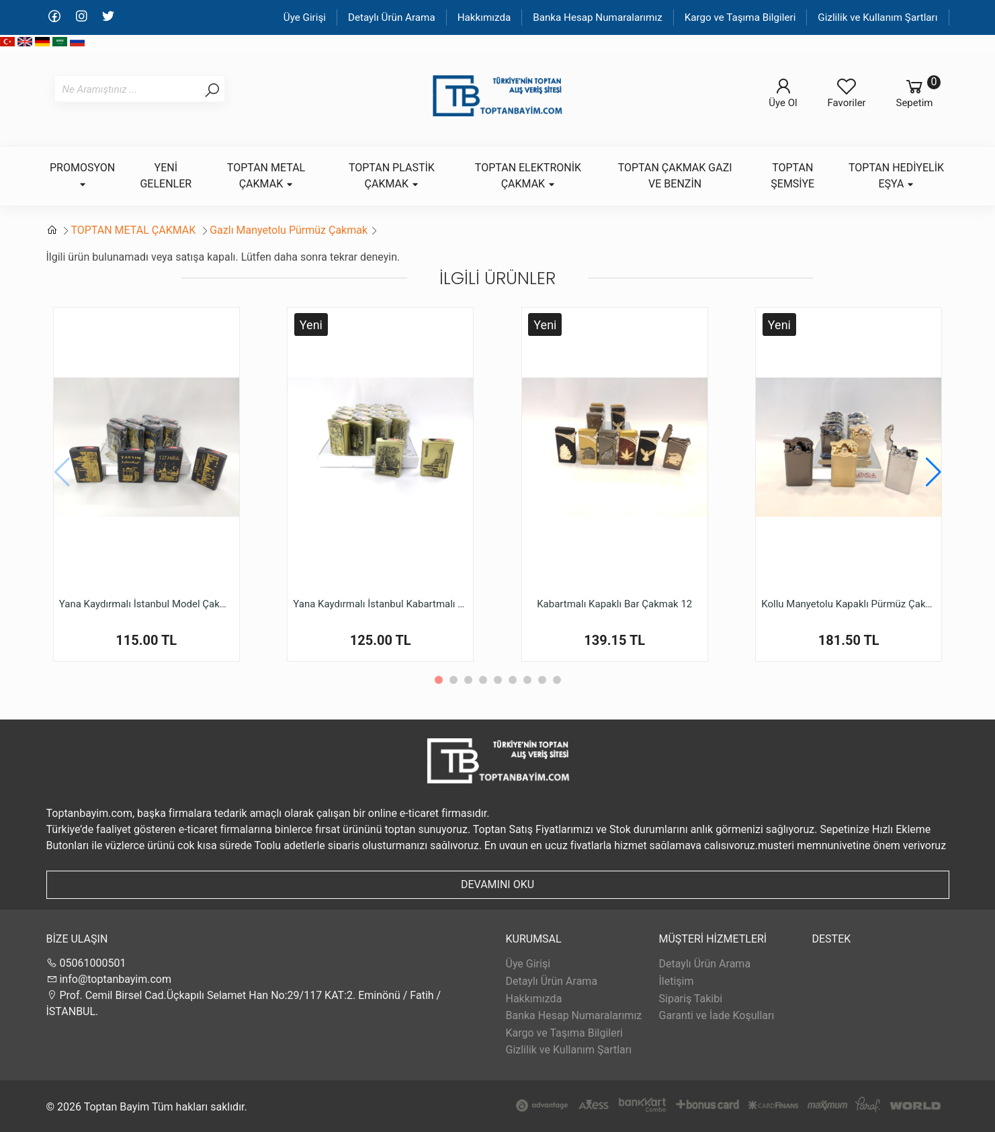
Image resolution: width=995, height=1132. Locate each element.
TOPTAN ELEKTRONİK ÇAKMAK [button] (528, 175)
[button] (933, 472)
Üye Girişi (305, 17)
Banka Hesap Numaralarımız (597, 17)
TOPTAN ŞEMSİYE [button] (792, 175)
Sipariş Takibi (691, 998)
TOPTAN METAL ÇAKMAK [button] (266, 175)
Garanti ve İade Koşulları (717, 1015)
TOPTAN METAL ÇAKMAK (134, 230)
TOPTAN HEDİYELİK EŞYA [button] (896, 175)
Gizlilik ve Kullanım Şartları (877, 17)
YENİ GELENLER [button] (165, 175)
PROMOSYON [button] (82, 175)
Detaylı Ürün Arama (391, 17)
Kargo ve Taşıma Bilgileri (740, 17)
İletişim (676, 981)
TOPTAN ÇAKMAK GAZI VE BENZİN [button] (675, 175)
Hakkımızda (484, 17)
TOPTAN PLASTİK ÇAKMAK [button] (392, 175)
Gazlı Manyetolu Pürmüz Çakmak (288, 230)
